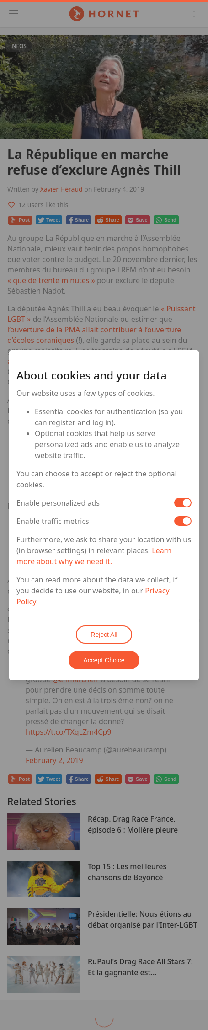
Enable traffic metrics (52, 521)
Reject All (104, 634)
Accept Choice (103, 660)
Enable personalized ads (58, 503)
